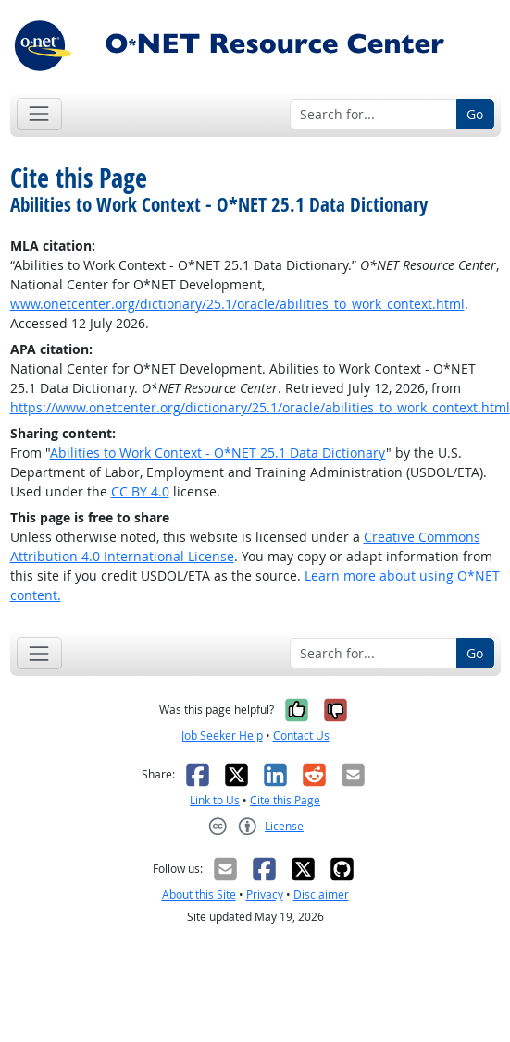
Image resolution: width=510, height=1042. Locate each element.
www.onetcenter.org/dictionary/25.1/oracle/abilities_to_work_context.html (237, 304)
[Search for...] (373, 114)
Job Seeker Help (222, 735)
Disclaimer (321, 894)
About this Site (199, 894)
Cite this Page (285, 800)
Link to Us (215, 800)
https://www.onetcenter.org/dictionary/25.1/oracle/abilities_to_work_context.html (260, 407)
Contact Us (301, 735)
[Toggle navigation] (39, 114)
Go (474, 114)
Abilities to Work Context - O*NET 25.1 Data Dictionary (218, 452)
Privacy (264, 894)
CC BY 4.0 (140, 491)
